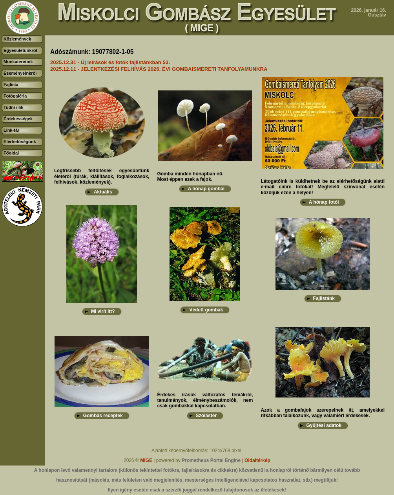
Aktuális (103, 192)
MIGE (146, 460)
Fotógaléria (15, 96)
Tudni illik (14, 107)
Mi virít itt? (103, 311)
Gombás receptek (103, 415)
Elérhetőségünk (20, 141)
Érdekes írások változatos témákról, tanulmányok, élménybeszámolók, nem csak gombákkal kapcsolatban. (205, 400)
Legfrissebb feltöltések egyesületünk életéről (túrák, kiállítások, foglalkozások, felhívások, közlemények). (101, 176)
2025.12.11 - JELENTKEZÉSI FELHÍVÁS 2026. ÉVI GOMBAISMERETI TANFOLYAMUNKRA (159, 69)
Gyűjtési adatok (323, 425)
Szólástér (206, 415)
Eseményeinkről (20, 73)
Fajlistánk (324, 298)
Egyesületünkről (20, 50)
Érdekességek (18, 118)
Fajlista (11, 84)
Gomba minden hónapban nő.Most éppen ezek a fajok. (190, 176)
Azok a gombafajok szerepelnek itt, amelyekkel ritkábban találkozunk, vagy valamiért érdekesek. (323, 412)
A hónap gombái (206, 188)
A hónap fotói (324, 202)
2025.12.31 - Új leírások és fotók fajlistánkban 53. (110, 62)
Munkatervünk (18, 61)
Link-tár (11, 130)
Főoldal (11, 153)
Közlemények (17, 39)
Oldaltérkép (257, 460)
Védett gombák (206, 310)
